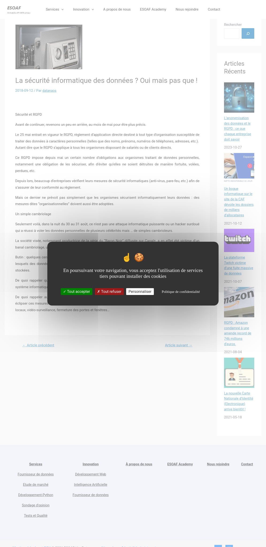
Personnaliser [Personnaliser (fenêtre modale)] (140, 291)
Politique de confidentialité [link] (181, 292)
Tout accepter (76, 291)
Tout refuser (109, 291)
